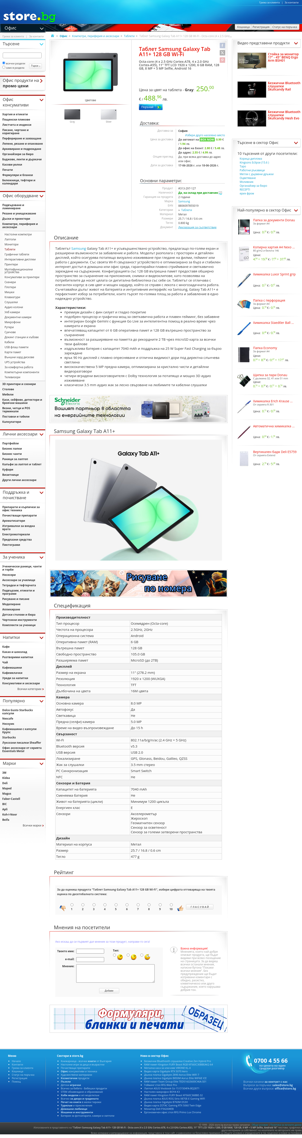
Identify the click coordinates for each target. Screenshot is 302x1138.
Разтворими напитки (17, 657)
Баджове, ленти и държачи (22, 159)
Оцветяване (248, 178)
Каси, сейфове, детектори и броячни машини (22, 401)
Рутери (9, 327)
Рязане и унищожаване (19, 213)
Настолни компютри (18, 234)
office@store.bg (285, 1092)
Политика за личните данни (286, 1128)
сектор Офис (267, 142)
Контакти (17, 1068)
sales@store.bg (282, 1088)
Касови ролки (12, 164)
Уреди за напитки (15, 678)
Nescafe (7, 718)
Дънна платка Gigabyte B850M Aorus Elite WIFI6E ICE (175, 1081)
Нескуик (8, 724)
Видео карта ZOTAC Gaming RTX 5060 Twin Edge (172, 1108)
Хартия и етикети (15, 114)
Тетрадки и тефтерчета (19, 585)
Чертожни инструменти (19, 620)
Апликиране (11, 609)
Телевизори (12, 377)
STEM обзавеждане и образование (82, 1095)
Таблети (129, 36)
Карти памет (13, 352)
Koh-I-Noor (9, 814)
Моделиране (11, 604)
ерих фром (247, 193)
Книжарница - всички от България (86, 1064)
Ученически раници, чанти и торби (22, 568)
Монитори (11, 244)
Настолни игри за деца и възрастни (83, 1068)
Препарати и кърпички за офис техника (21, 508)
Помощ (16, 1085)
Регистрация (19, 1081)
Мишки (9, 292)
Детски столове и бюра (18, 615)
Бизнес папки (12, 449)
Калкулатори (11, 422)
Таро (243, 166)
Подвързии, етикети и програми (18, 592)
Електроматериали (16, 534)
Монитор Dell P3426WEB (159, 1112)
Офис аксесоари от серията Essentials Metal (22, 749)
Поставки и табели (16, 416)
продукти (75, 1081)
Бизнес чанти (12, 454)
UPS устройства (15, 362)
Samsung (184, 201)
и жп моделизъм (80, 1098)
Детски (71, 1088)
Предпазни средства (17, 539)
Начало (16, 1064)
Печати (7, 170)
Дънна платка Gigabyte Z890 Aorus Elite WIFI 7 (171, 1078)
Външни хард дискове (19, 357)
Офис (10, 27)
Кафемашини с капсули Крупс (19, 730)
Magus (6, 794)
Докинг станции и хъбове (22, 337)
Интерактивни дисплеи (20, 259)
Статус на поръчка (23, 1078)
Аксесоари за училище (18, 580)
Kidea (6, 778)
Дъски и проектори (16, 219)
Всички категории (29, 689)
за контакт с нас (276, 1085)
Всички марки (32, 825)
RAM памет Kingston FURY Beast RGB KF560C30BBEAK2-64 (178, 1068)
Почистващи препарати (19, 515)
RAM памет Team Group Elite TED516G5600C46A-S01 (175, 1085)
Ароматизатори (13, 521)
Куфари (7, 469)
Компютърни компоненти (22, 372)
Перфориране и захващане (21, 138)
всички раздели (13, 63)
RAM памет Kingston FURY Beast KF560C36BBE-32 (173, 1098)
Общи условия (260, 1128)
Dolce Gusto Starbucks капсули (17, 711)
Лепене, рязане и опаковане (22, 144)
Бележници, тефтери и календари (18, 181)
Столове (8, 389)
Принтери (11, 264)
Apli (5, 809)
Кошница (17, 1074)
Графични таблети (17, 254)
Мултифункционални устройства (19, 270)
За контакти (292, 2)
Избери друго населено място (205, 135)
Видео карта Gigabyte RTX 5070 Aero (166, 1074)
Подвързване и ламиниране (13, 206)
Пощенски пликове (16, 119)
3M (4, 773)
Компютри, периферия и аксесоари (95, 36)
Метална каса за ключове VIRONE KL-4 (167, 1071)
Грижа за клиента (269, 2)
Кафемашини (12, 668)
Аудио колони (14, 307)
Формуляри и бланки (17, 175)
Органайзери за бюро (17, 154)
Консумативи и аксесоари (21, 683)
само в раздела (13, 67)
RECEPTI (245, 189)
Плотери (10, 287)
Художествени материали (76, 1078)
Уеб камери (12, 312)
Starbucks (9, 737)
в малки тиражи (81, 1105)
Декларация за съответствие (197, 227)
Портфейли (10, 443)
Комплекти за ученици (18, 625)
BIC (4, 804)
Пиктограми (11, 545)
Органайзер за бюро (253, 186)
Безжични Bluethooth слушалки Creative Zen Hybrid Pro (177, 1064)
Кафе (6, 647)
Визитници (10, 475)
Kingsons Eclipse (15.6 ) (254, 162)
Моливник (247, 182)
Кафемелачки (12, 673)
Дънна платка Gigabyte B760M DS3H (166, 1105)
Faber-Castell (11, 799)
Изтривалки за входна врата (18, 527)
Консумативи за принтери (22, 277)
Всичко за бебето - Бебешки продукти (84, 1091)
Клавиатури (12, 297)
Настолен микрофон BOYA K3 (162, 1095)
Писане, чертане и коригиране (15, 131)
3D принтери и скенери (19, 384)
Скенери (10, 282)
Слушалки (11, 302)
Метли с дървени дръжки (257, 174)
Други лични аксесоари (19, 480)
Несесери (9, 575)
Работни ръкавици (252, 170)
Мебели (7, 394)
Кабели (9, 342)
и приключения (76, 1108)
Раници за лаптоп (15, 459)
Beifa (5, 820)
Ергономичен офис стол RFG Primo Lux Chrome (172, 1115)
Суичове (10, 332)
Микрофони (12, 322)
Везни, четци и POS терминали (16, 409)
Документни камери (18, 317)
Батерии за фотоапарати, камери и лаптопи (87, 1119)
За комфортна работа (19, 367)
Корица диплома (251, 159)
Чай (5, 662)
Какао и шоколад (14, 652)
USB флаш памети (16, 347)
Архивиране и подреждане (21, 149)
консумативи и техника (79, 1074)
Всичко (80, 1102)
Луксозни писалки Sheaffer (21, 743)
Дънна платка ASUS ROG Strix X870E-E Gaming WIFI (174, 1102)
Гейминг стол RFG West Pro (160, 1088)
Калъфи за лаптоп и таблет (22, 464)
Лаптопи (10, 239)
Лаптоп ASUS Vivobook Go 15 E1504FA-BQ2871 (171, 1091)
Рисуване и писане (15, 599)
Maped (7, 788)
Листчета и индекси (16, 125)
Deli (5, 783)
